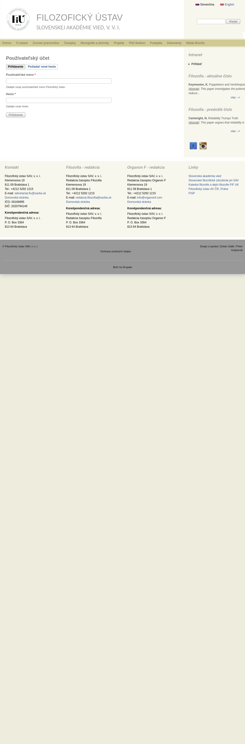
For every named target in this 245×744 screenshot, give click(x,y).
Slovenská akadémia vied (205, 176)
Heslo (11, 94)
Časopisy (70, 43)
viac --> (235, 97)
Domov (6, 43)
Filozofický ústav (79, 17)
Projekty (119, 43)
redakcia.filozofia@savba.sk (93, 197)
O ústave (22, 43)
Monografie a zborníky (95, 43)
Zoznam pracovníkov (46, 43)
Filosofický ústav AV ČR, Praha (208, 189)
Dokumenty (174, 43)
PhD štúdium (137, 43)
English (227, 4)
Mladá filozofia (195, 43)
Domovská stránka (16, 197)
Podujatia (156, 43)
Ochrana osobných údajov (115, 251)
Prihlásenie (16, 66)
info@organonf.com (149, 197)
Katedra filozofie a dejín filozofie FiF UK (214, 184)
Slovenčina (204, 4)
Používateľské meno (21, 74)
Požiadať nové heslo (42, 66)
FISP (192, 193)
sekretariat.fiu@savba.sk (30, 193)
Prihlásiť (196, 64)
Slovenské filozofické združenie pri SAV (214, 180)
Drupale (127, 267)
